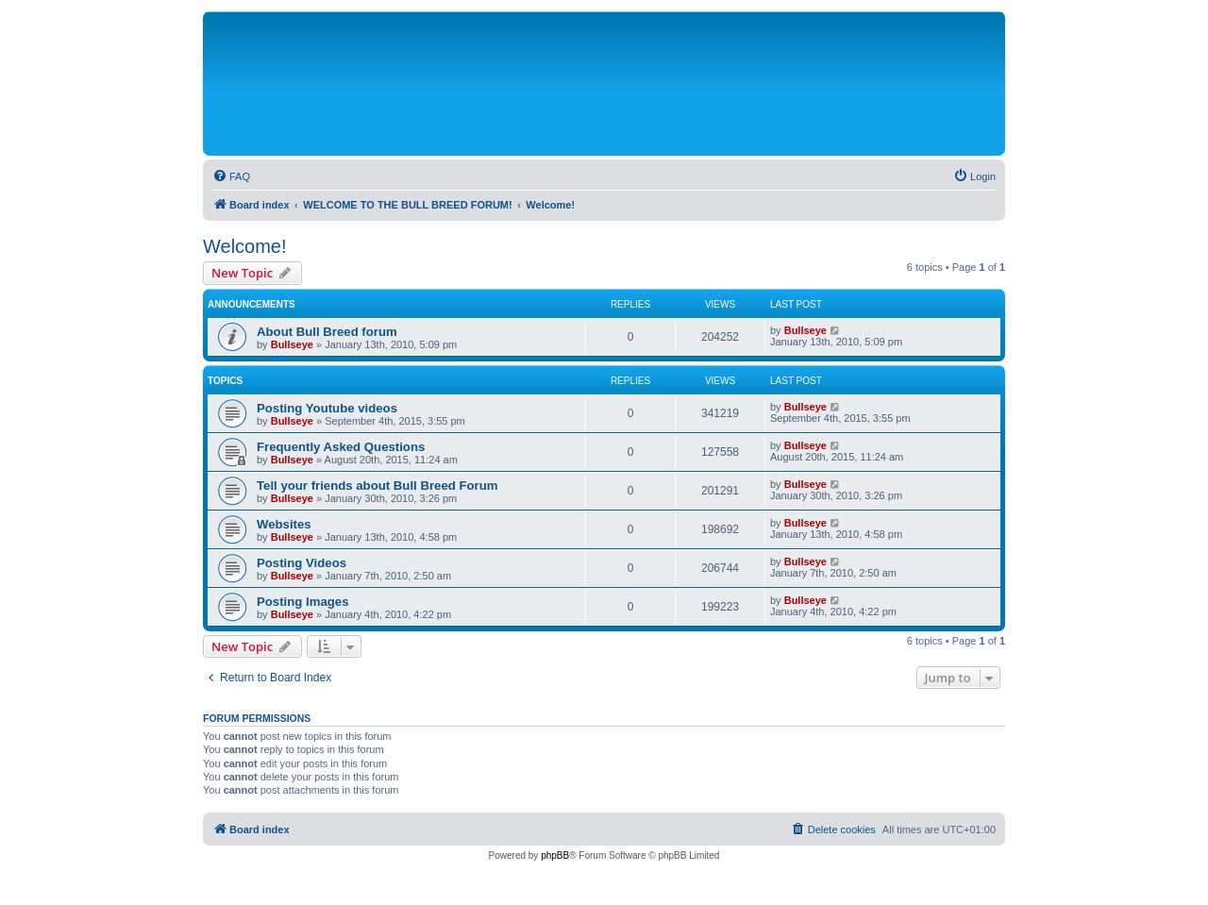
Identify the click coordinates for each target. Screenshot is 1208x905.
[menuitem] (231, 176)
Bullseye (292, 344)
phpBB (555, 855)
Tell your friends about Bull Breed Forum (377, 485)
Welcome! (245, 246)
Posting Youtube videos (327, 408)
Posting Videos (301, 563)
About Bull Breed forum (327, 332)
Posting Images (302, 602)
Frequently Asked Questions (341, 447)
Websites (284, 524)
